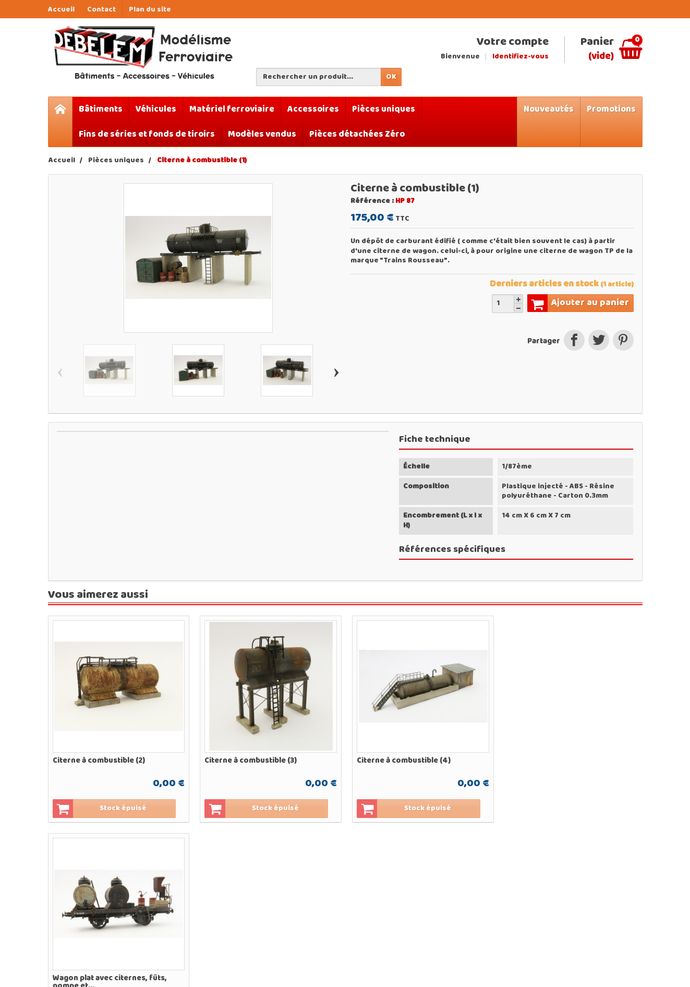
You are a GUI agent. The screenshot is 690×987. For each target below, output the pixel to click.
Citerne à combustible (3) (250, 759)
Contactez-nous (469, 931)
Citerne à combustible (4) (402, 759)
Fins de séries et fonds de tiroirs (147, 134)
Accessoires (313, 109)
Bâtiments (101, 109)
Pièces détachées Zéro (357, 134)
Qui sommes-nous (457, 882)
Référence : (372, 201)
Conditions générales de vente (463, 915)
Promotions (611, 109)
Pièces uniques (383, 109)
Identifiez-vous (520, 57)
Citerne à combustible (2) (99, 759)
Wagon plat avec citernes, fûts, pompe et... (563, 763)
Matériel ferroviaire (231, 109)
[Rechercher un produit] (318, 77)
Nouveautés (549, 109)
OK (391, 77)
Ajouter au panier (578, 303)
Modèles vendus (262, 134)
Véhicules (156, 109)
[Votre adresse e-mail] (575, 899)
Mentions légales (471, 898)
